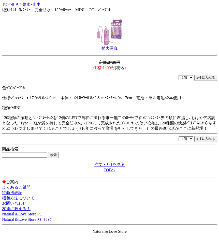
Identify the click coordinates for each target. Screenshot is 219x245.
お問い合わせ (14, 203)
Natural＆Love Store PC (22, 214)
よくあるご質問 (16, 187)
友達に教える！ (16, 209)
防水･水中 (31, 4)
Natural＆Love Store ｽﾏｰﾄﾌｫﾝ (27, 219)
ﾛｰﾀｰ (16, 4)
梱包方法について (18, 198)
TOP (6, 4)
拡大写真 (109, 48)
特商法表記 (12, 192)
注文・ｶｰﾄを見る (109, 164)
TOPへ (109, 170)
